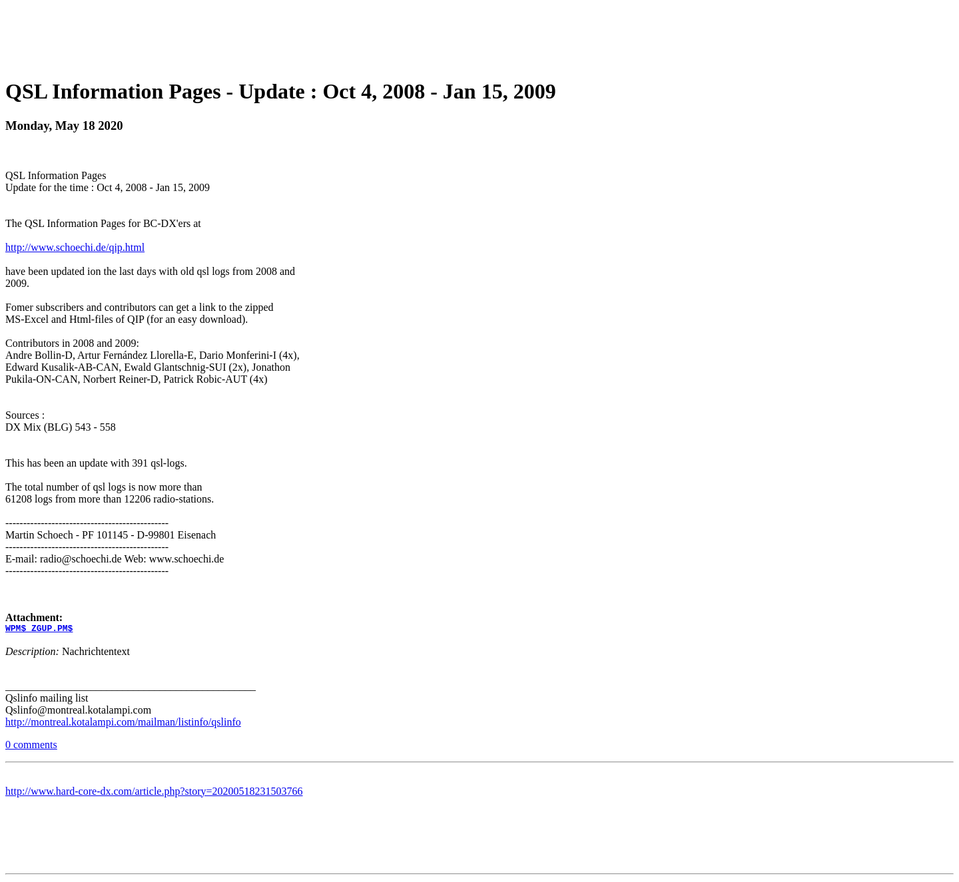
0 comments (31, 746)
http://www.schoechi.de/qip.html (75, 247)
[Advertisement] (479, 35)
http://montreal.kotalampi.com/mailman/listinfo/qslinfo (123, 724)
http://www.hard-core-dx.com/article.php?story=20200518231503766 (154, 793)
